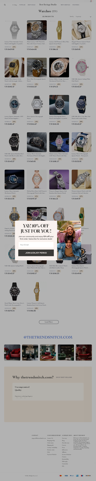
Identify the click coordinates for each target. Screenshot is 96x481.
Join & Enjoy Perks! (36, 253)
